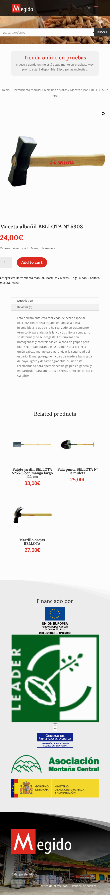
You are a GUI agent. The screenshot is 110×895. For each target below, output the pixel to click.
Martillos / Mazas (55, 90)
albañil (83, 278)
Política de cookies (84, 886)
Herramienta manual (26, 90)
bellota (94, 278)
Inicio (6, 90)
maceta (5, 283)
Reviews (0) (24, 307)
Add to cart (32, 262)
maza (15, 283)
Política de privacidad (53, 886)
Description (25, 300)
